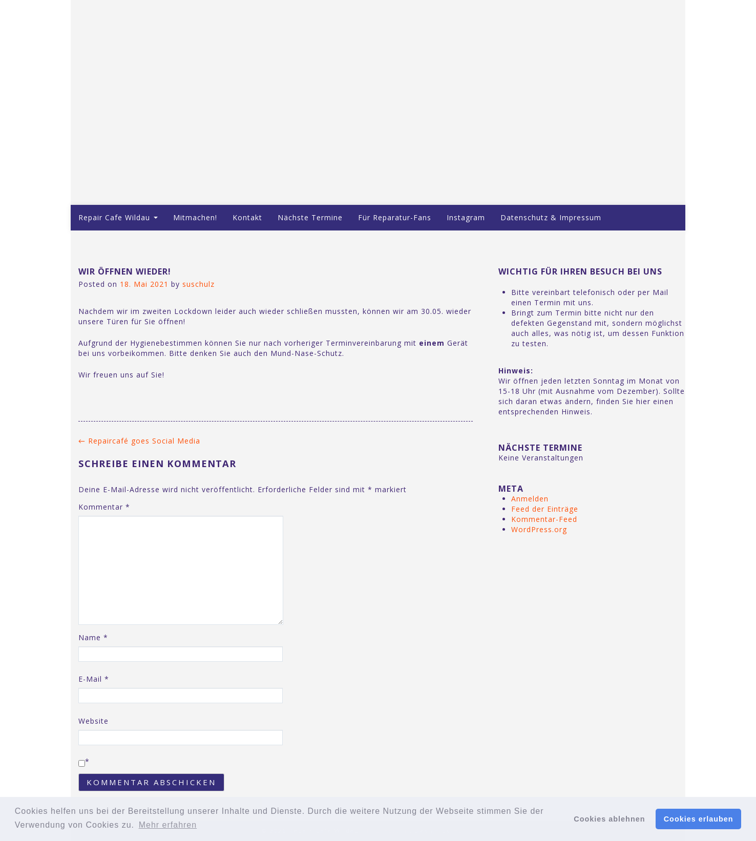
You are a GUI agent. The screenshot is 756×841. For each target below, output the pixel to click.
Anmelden (530, 498)
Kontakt (247, 217)
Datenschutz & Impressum (550, 217)
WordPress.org (539, 529)
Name (93, 637)
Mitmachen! (195, 217)
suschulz (198, 284)
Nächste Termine (310, 217)
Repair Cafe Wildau (118, 217)
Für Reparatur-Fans (394, 217)
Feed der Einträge (544, 509)
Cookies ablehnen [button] (609, 819)
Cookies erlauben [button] (698, 819)
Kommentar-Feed (544, 519)
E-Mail (93, 679)
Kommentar (104, 507)
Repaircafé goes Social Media (139, 441)
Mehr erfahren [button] (168, 825)
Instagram (466, 217)
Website (93, 721)
